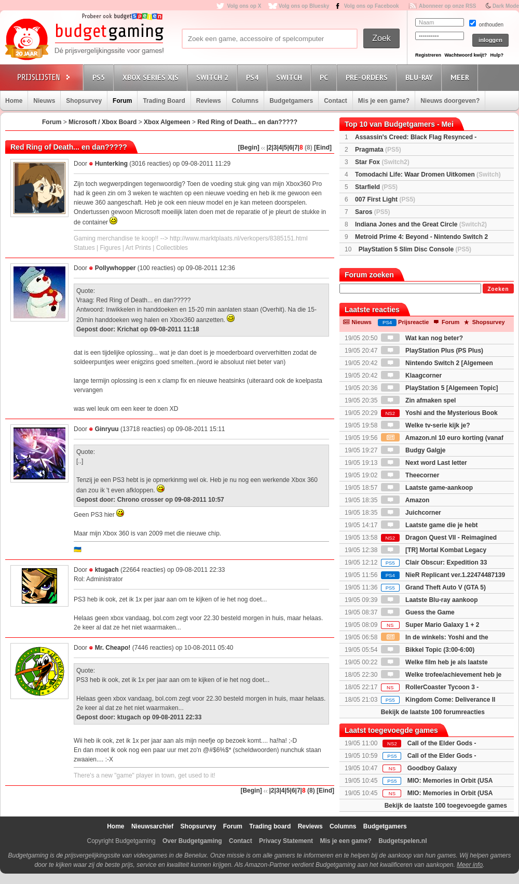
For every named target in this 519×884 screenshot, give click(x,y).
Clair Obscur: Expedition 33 (434, 562)
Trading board (270, 826)
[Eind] (323, 147)
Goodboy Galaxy (432, 768)
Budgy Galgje (413, 450)
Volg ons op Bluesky (304, 6)
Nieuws (44, 100)
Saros (372, 212)
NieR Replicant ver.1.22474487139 (443, 575)
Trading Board (164, 100)
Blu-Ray (420, 77)
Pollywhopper (115, 268)
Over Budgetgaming (192, 841)
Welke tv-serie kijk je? (425, 425)
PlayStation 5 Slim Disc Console (415, 249)
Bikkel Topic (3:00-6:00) (428, 649)
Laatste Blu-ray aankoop (429, 600)
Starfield (376, 187)
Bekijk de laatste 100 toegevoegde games (446, 805)
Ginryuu (107, 429)
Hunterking (111, 163)
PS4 (254, 77)
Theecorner (410, 475)
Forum (122, 100)
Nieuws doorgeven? (450, 100)
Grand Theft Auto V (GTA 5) (433, 587)
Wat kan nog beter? (422, 338)
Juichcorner (411, 512)
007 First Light (385, 199)
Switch (290, 77)
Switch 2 (213, 77)
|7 (295, 147)
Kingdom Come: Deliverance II (438, 699)
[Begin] (248, 147)
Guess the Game (418, 612)
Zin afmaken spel (418, 400)
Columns (245, 100)
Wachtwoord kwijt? (465, 55)
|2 (268, 147)
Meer (461, 77)
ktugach (107, 569)
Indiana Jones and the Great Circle (421, 224)
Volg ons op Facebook (371, 6)
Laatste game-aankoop (427, 487)
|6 (290, 147)
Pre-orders (368, 77)
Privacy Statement (286, 841)
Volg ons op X (244, 6)
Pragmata (378, 149)
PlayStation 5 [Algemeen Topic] (439, 388)
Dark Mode (506, 6)
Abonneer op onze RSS (447, 6)
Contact (335, 100)
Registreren (428, 55)
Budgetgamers (291, 100)
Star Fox (382, 162)
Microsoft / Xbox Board (102, 122)
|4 (279, 147)
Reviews (208, 100)
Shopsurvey (84, 100)
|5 (285, 147)
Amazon (405, 500)
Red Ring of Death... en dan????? (247, 122)
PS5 (100, 77)
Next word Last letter (424, 462)
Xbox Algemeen (167, 122)
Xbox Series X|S (152, 77)
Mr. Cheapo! (113, 647)
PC (325, 77)
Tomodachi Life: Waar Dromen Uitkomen (428, 174)
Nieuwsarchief (152, 826)
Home (13, 100)
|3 (274, 147)
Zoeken (498, 289)
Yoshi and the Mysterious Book (439, 413)
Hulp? (496, 55)
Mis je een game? (383, 100)
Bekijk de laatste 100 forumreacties (433, 712)
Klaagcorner (411, 375)
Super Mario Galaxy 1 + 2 (430, 624)
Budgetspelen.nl (402, 841)
